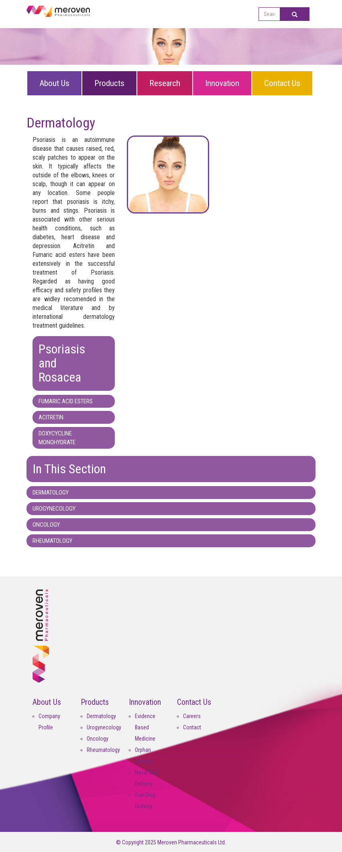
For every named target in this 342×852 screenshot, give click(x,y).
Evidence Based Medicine (145, 727)
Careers (192, 716)
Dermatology (101, 716)
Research (164, 83)
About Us (54, 83)
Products (109, 83)
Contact (192, 727)
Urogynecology (104, 727)
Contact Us (282, 83)
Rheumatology (103, 750)
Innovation (222, 83)
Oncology (97, 738)
